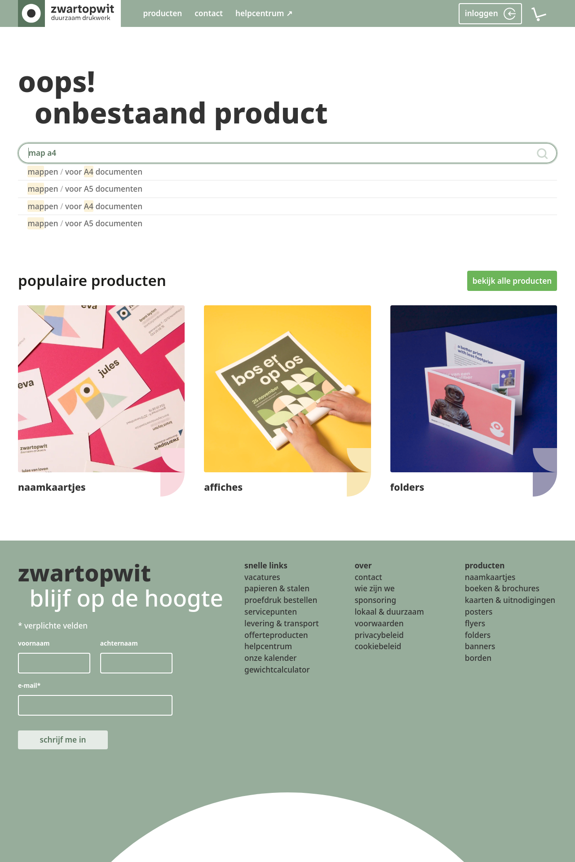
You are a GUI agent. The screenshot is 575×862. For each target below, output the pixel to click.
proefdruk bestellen (280, 600)
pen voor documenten (84, 171)
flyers (475, 623)
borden (478, 658)
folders (478, 634)
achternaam (119, 643)
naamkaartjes (490, 577)
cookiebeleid (377, 646)
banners (480, 646)
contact (209, 13)
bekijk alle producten (512, 280)
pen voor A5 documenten (84, 188)
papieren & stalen (277, 588)
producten (162, 13)
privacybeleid (378, 634)
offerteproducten (276, 634)
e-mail (29, 685)
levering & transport (281, 623)
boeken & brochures (502, 588)
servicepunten (270, 612)
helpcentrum (268, 646)
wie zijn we (374, 588)
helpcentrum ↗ (263, 13)
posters (479, 612)
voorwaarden (378, 623)
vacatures (262, 577)
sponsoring (375, 600)
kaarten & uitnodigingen (510, 600)
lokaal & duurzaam (389, 612)
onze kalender (270, 658)
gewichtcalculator (277, 669)
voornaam (33, 643)
